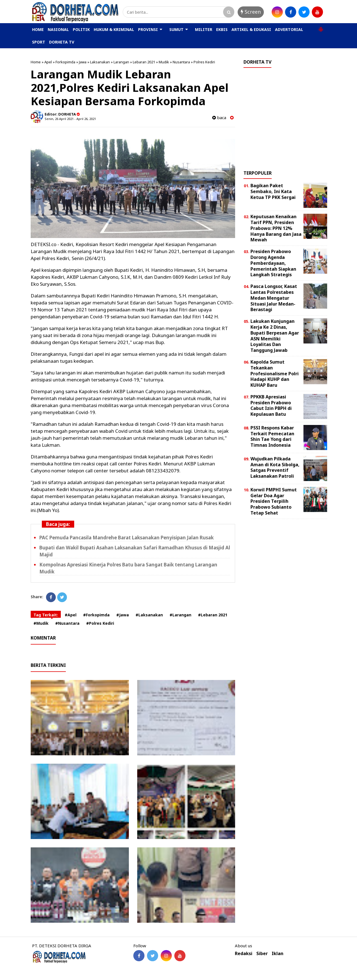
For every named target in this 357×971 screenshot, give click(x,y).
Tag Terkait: (45, 614)
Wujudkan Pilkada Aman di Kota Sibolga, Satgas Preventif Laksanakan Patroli (275, 467)
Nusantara (181, 61)
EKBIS (222, 29)
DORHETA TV (61, 42)
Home (36, 61)
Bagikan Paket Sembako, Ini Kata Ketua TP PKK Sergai (273, 191)
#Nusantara (67, 623)
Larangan (121, 61)
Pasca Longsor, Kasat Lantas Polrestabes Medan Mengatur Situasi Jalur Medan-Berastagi (273, 298)
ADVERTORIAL (289, 29)
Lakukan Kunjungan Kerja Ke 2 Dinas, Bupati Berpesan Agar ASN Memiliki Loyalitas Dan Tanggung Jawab (274, 335)
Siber (262, 953)
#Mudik (41, 623)
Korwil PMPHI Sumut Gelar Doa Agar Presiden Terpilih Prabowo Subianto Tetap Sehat (273, 501)
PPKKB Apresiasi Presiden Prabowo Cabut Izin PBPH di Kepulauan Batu (271, 405)
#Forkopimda (96, 614)
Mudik (164, 61)
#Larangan (180, 614)
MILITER (203, 29)
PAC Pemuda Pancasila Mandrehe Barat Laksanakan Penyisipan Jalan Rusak (126, 537)
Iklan (277, 953)
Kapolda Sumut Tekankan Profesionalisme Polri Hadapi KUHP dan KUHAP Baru (274, 373)
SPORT (38, 42)
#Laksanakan (149, 614)
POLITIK (81, 29)
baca (219, 117)
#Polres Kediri (100, 623)
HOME (38, 29)
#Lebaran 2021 (212, 614)
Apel (48, 61)
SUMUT (176, 29)
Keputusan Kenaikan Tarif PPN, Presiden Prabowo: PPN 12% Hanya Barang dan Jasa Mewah (275, 228)
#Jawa (122, 614)
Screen (251, 11)
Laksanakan (100, 61)
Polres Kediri (204, 61)
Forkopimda (65, 61)
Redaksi (243, 953)
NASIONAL (58, 29)
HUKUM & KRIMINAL (114, 29)
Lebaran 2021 (144, 61)
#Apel (70, 614)
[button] (321, 27)
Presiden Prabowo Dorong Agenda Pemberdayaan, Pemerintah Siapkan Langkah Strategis (273, 263)
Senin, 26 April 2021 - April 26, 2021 (70, 119)
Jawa (82, 61)
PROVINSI (148, 29)
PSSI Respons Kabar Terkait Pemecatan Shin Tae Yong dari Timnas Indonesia (272, 436)
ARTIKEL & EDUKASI (251, 29)
